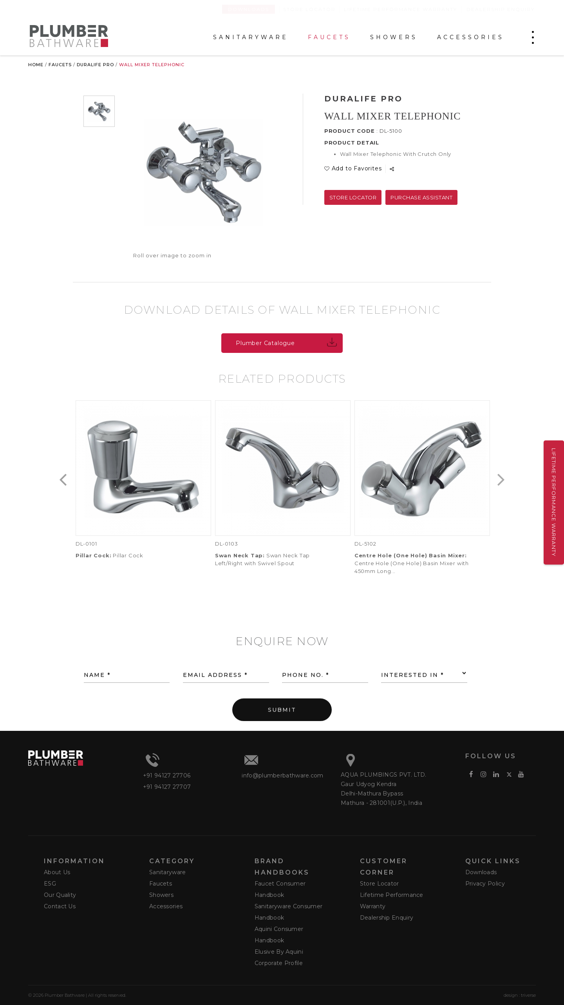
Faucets (60, 64)
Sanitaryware (167, 872)
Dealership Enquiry (500, 9)
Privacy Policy (485, 883)
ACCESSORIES (470, 37)
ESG (50, 883)
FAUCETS (329, 37)
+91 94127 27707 (167, 786)
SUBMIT (282, 730)
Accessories (166, 906)
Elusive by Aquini (279, 951)
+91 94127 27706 (167, 775)
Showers (161, 894)
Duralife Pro (95, 64)
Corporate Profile (279, 963)
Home (35, 64)
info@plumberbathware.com (282, 775)
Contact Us (60, 906)
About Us (57, 872)
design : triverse (520, 995)
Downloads (248, 9)
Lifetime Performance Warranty (400, 9)
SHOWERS (394, 37)
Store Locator (309, 9)
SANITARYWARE (250, 37)
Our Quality (60, 894)
